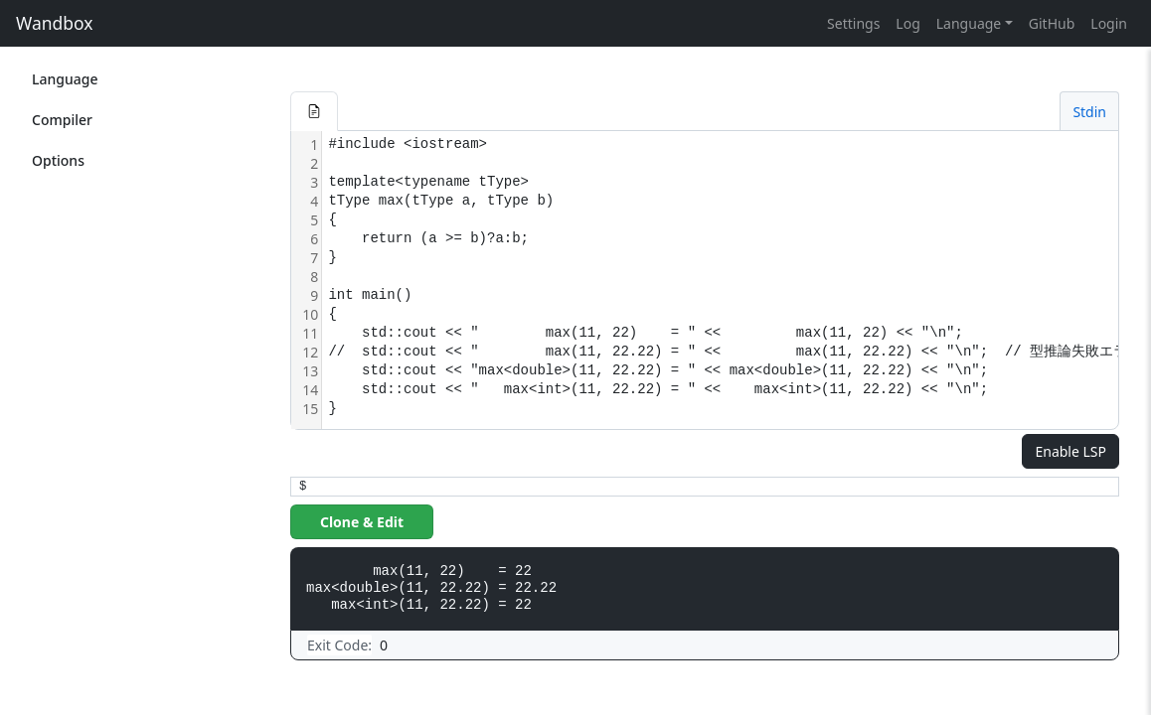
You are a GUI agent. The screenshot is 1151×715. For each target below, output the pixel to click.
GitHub (1052, 23)
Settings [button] (853, 23)
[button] (314, 111)
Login (1108, 23)
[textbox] (732, 280)
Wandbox (54, 23)
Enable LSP (1070, 451)
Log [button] (907, 23)
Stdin (1089, 111)
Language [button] (968, 23)
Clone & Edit (362, 521)
